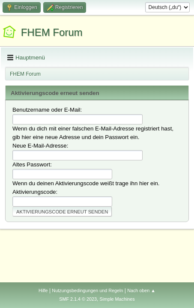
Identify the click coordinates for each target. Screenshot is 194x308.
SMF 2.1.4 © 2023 (78, 299)
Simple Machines (117, 299)
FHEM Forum (52, 32)
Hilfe (43, 290)
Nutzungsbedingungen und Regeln (87, 290)
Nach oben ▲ (141, 290)
